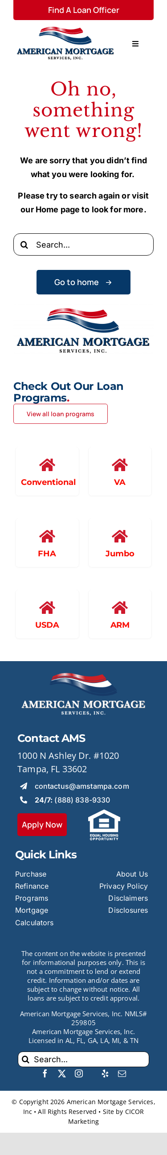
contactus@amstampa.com (82, 786)
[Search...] (83, 244)
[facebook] (45, 1073)
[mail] (122, 1073)
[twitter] (62, 1073)
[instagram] (79, 1073)
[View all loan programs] (60, 414)
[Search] (24, 244)
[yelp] (105, 1073)
